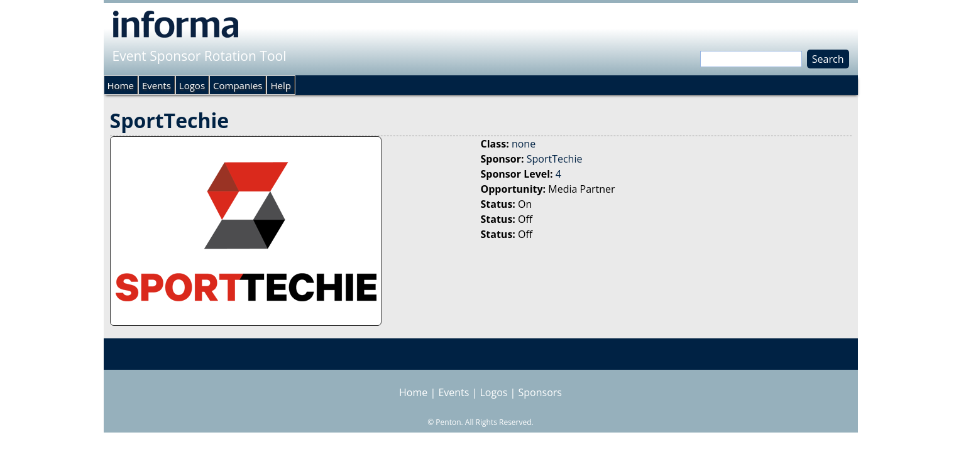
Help (280, 85)
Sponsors (540, 392)
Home (120, 85)
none (523, 144)
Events (156, 85)
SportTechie (555, 159)
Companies (237, 85)
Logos (192, 85)
